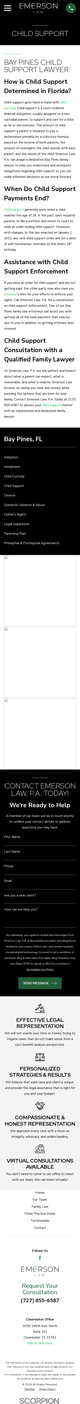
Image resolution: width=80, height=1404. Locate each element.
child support (51, 405)
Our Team (40, 1200)
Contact (40, 1228)
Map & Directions (39, 1343)
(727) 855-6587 (40, 1300)
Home (40, 1193)
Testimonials (40, 1221)
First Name (12, 837)
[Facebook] (40, 1258)
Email (8, 881)
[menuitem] (40, 457)
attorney (10, 294)
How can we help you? (21, 909)
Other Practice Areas (40, 1214)
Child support (14, 210)
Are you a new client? (20, 895)
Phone (8, 866)
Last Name (12, 851)
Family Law (40, 1207)
